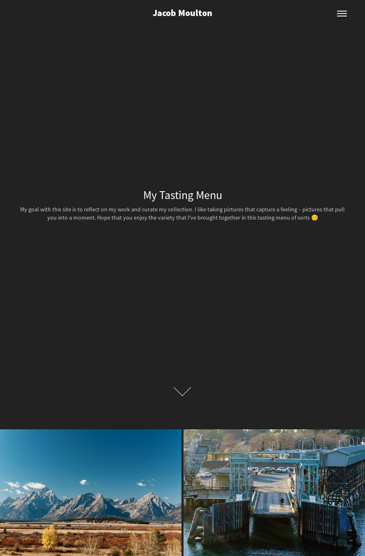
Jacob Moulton (182, 13)
